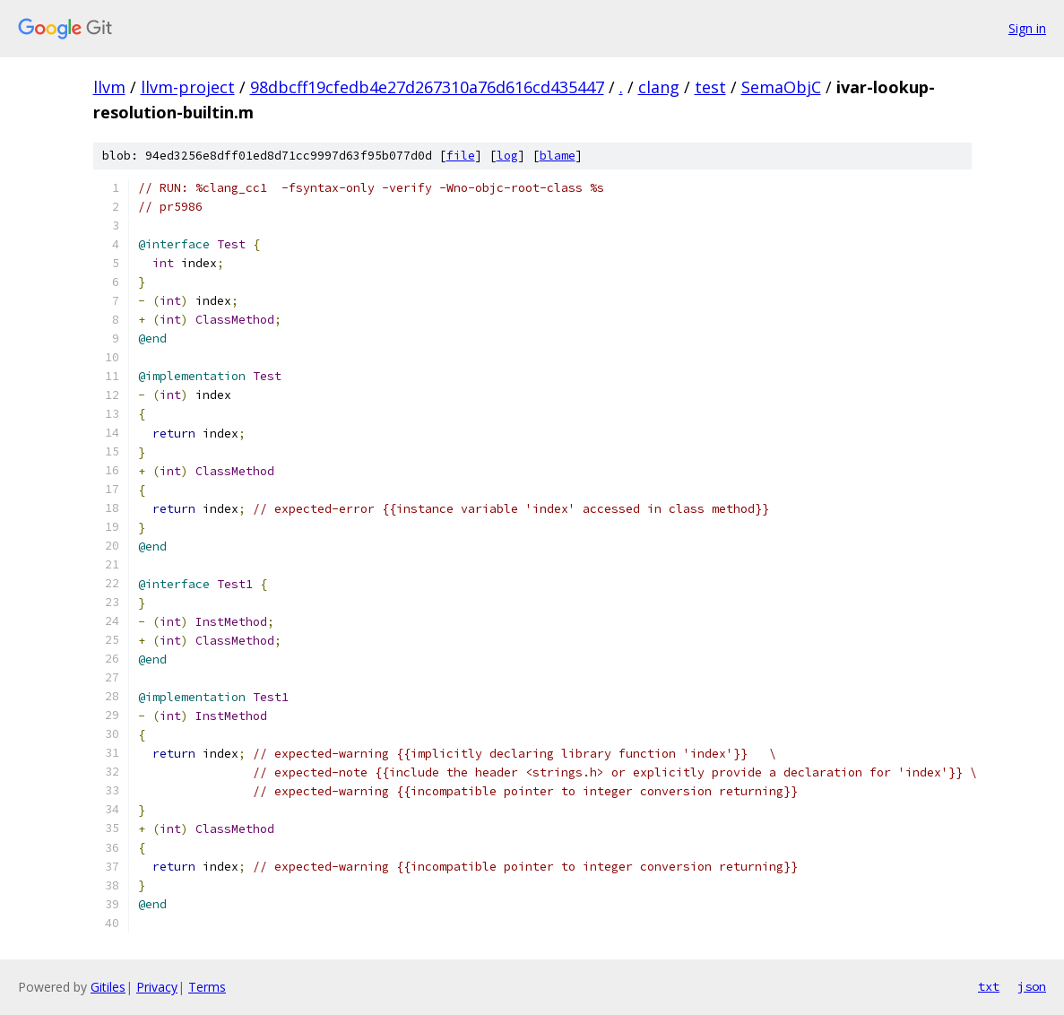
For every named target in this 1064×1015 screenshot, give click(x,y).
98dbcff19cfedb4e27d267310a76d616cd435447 (427, 87)
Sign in (1027, 28)
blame (557, 155)
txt (988, 986)
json (1031, 986)
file (460, 155)
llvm (109, 87)
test (710, 87)
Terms (207, 986)
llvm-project (188, 87)
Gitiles (108, 986)
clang (658, 87)
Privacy (156, 986)
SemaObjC (781, 87)
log (507, 155)
